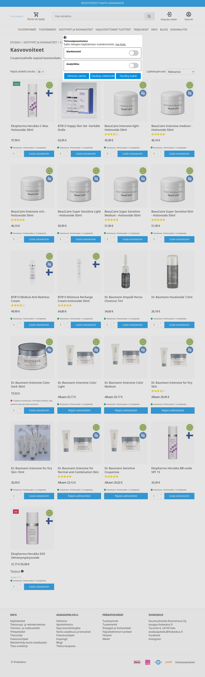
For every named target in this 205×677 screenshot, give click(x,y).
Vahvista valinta (76, 76)
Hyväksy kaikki (128, 76)
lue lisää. (121, 44)
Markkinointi (73, 51)
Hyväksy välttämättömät (103, 76)
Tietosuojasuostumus (76, 41)
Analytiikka (72, 64)
